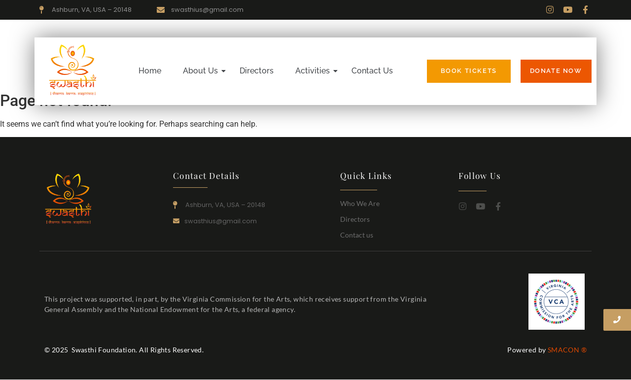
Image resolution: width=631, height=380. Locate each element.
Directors (257, 70)
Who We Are (360, 203)
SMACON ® (567, 349)
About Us (203, 70)
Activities (315, 70)
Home (150, 70)
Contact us (356, 235)
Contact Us (372, 70)
